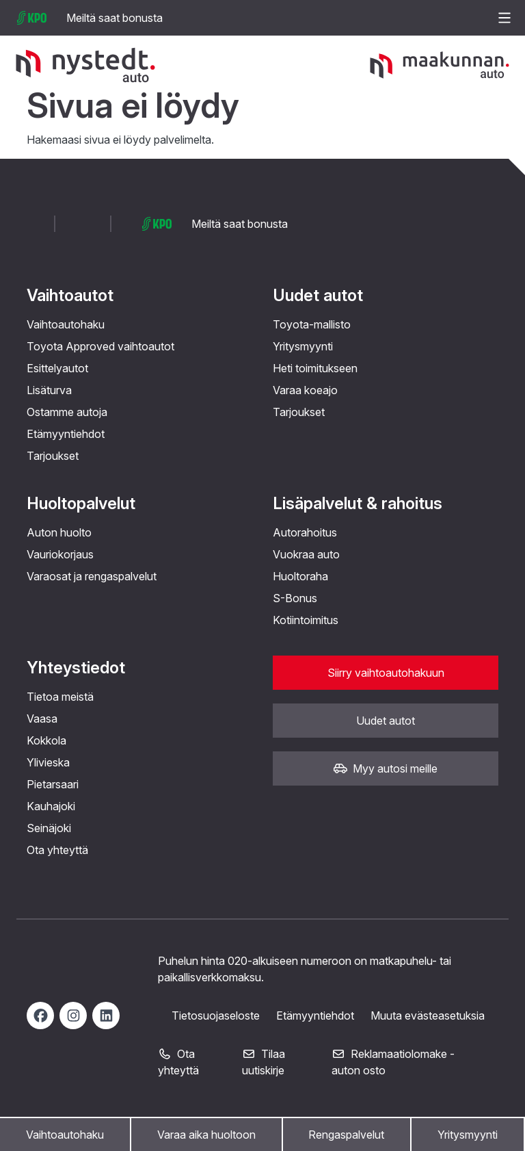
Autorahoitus (305, 532)
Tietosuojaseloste (216, 1015)
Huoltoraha (300, 576)
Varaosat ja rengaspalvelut (92, 576)
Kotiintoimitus (305, 620)
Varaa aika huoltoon (206, 1134)
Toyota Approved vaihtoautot (100, 346)
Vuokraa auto (306, 554)
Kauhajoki (51, 806)
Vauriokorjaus (60, 554)
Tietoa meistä (60, 696)
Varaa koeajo (305, 390)
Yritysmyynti (468, 1134)
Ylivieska (48, 762)
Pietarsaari (53, 784)
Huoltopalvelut (81, 503)
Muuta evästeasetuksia (428, 1015)
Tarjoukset (53, 456)
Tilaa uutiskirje (263, 1062)
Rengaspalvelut (346, 1134)
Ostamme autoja (67, 412)
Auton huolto (59, 532)
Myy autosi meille (386, 768)
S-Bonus (295, 598)
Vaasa (42, 718)
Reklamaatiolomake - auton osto (393, 1062)
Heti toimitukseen (315, 368)
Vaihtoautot (70, 295)
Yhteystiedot (76, 667)
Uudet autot (318, 295)
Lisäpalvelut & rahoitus (357, 503)
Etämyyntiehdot (66, 434)
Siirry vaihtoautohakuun (385, 673)
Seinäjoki (49, 828)
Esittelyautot (57, 368)
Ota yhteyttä (57, 850)
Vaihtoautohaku (65, 1134)
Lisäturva (49, 390)
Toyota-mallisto (312, 324)
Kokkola (46, 740)
